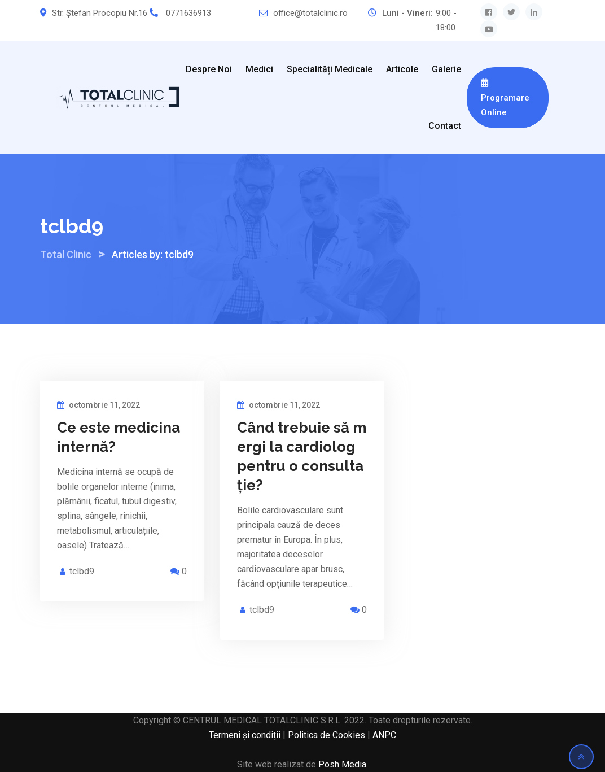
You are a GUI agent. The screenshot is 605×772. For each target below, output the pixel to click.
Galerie (446, 69)
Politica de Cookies (326, 735)
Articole (402, 69)
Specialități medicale (329, 69)
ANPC (384, 735)
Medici (259, 69)
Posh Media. (343, 764)
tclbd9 (81, 571)
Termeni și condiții (244, 735)
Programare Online (505, 97)
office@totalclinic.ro (310, 13)
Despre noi (209, 69)
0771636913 (188, 13)
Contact (444, 125)
